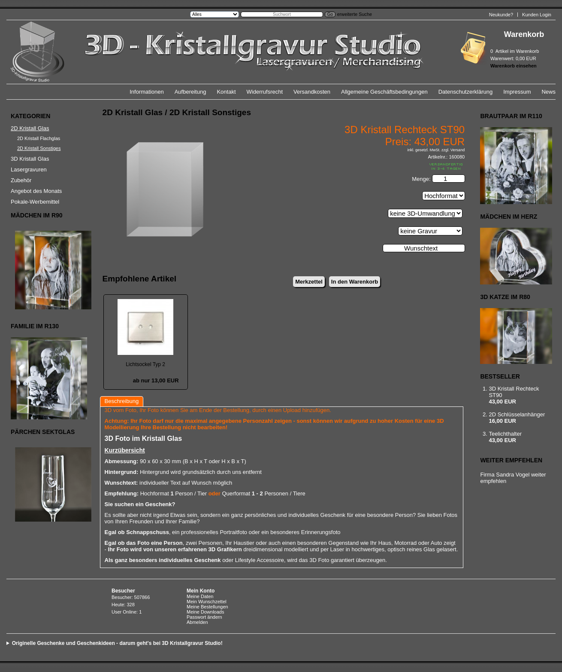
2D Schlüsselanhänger (517, 414)
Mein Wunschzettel (207, 601)
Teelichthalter (505, 434)
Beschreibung (122, 401)
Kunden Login (536, 14)
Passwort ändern (204, 617)
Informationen (147, 92)
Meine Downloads (205, 611)
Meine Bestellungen (207, 606)
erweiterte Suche (354, 14)
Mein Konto (201, 591)
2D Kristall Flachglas (38, 138)
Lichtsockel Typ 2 (145, 364)
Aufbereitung (190, 92)
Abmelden (197, 622)
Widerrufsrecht (265, 92)
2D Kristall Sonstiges (39, 148)
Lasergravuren (29, 169)
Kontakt (226, 92)
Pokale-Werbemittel (35, 202)
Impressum (517, 92)
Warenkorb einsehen (513, 65)
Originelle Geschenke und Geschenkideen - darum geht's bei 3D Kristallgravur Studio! (117, 643)
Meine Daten (200, 596)
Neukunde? (501, 14)
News (548, 92)
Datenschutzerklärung (465, 92)
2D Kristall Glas (30, 128)
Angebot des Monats (36, 191)
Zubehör (21, 180)
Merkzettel (309, 281)
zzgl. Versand (453, 150)
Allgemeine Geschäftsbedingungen (384, 92)
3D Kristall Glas (30, 159)
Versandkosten (311, 92)
